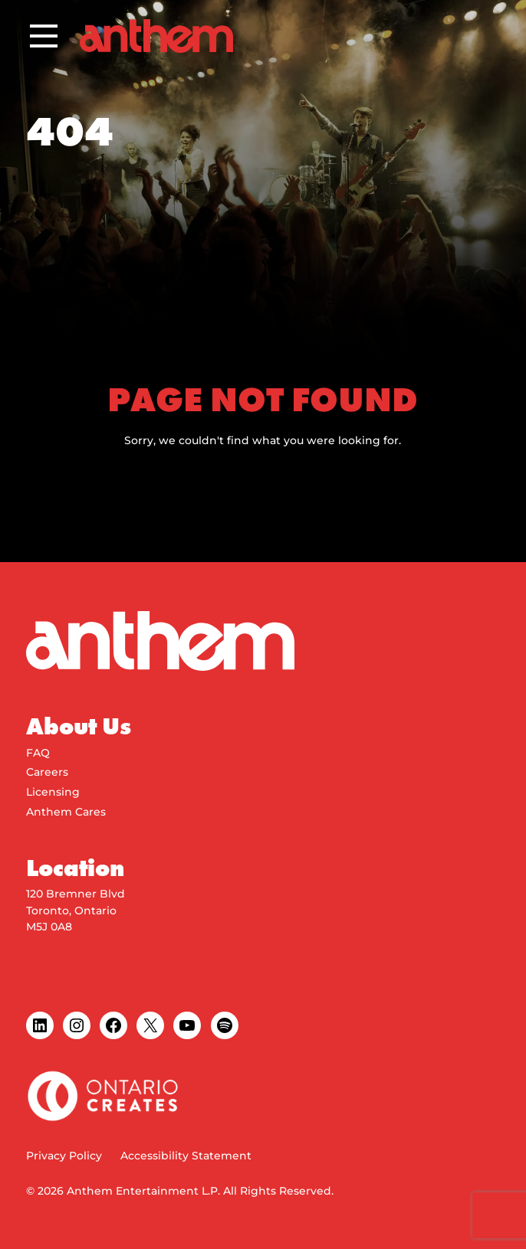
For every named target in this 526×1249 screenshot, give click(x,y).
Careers (47, 772)
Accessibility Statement (185, 1155)
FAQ (38, 753)
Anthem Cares (66, 812)
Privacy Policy (64, 1155)
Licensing (53, 792)
